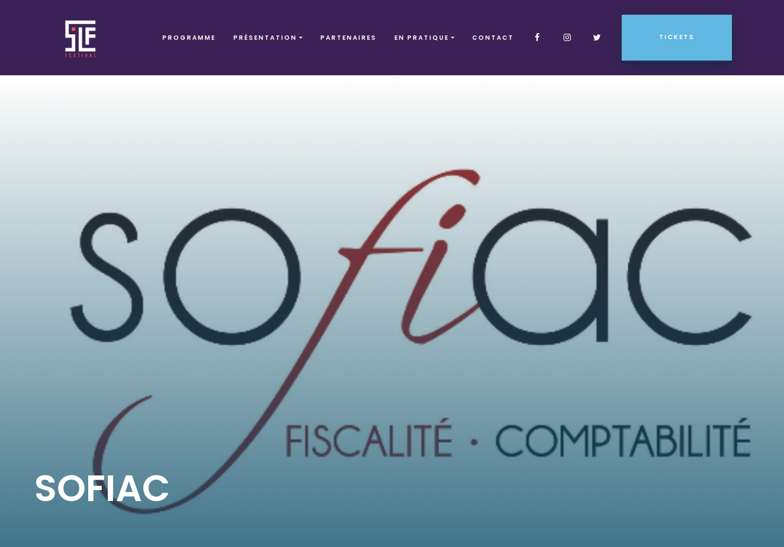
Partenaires (348, 37)
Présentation (265, 37)
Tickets (677, 37)
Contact (493, 37)
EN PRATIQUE (421, 37)
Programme (189, 37)
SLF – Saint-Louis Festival (81, 37)
